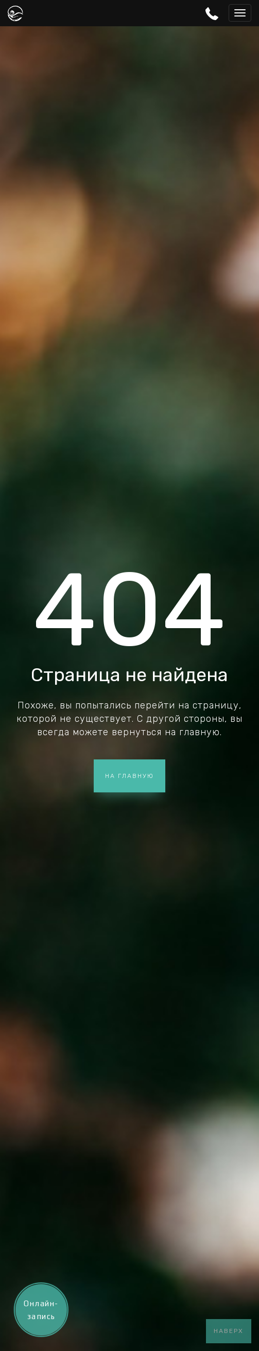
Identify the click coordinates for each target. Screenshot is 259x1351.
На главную (129, 776)
